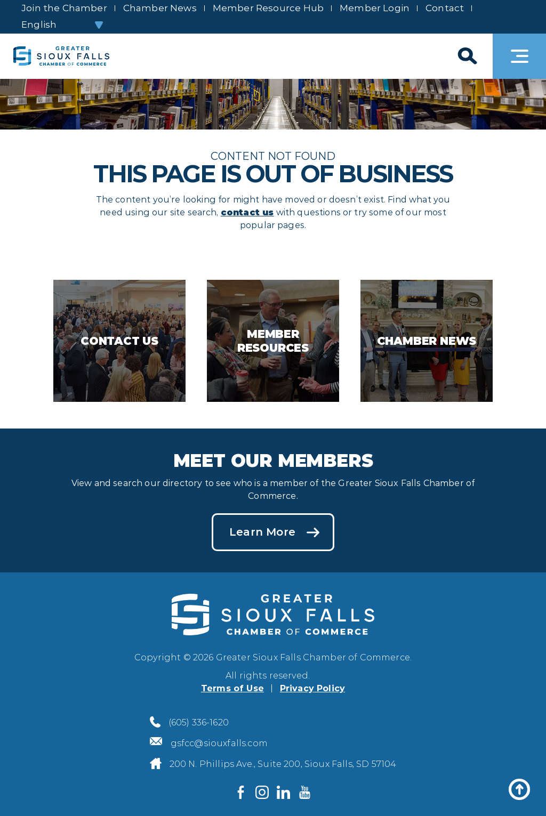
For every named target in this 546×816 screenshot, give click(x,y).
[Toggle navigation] (519, 56)
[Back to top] (519, 789)
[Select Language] (61, 25)
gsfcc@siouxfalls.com (219, 743)
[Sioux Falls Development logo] (61, 56)
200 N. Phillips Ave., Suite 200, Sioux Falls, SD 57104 (283, 764)
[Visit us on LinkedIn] (284, 792)
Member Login (375, 8)
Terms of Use (232, 688)
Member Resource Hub (268, 8)
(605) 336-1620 (198, 722)
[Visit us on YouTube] (305, 792)
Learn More (262, 532)
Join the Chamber (64, 8)
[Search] (466, 56)
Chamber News (160, 8)
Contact (444, 8)
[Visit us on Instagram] (262, 792)
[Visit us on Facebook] (241, 792)
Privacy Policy (312, 688)
